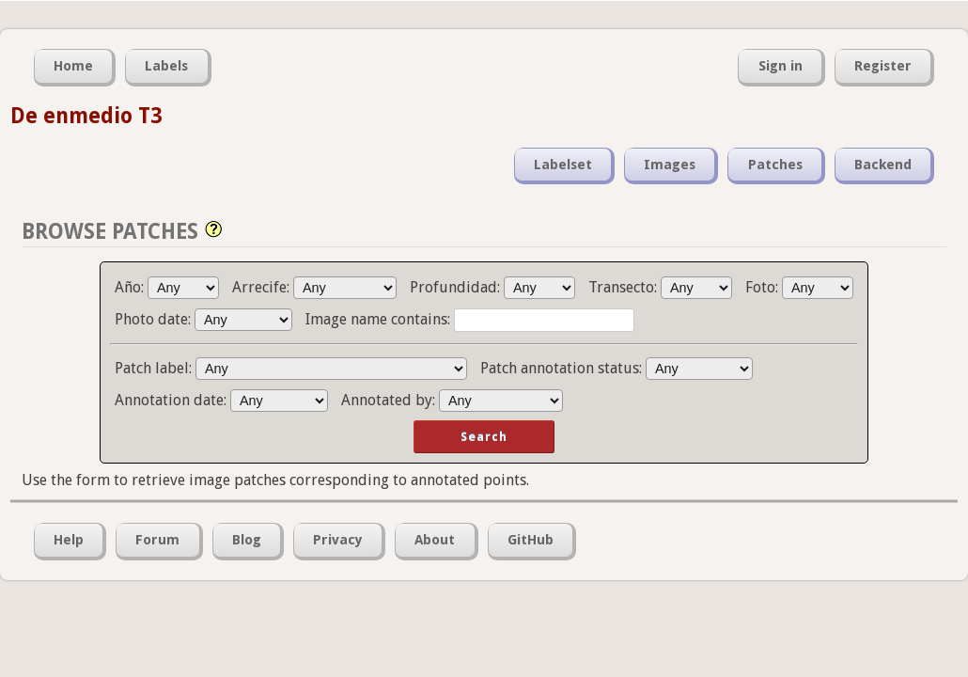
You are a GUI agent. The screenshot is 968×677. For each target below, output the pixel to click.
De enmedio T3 (86, 115)
